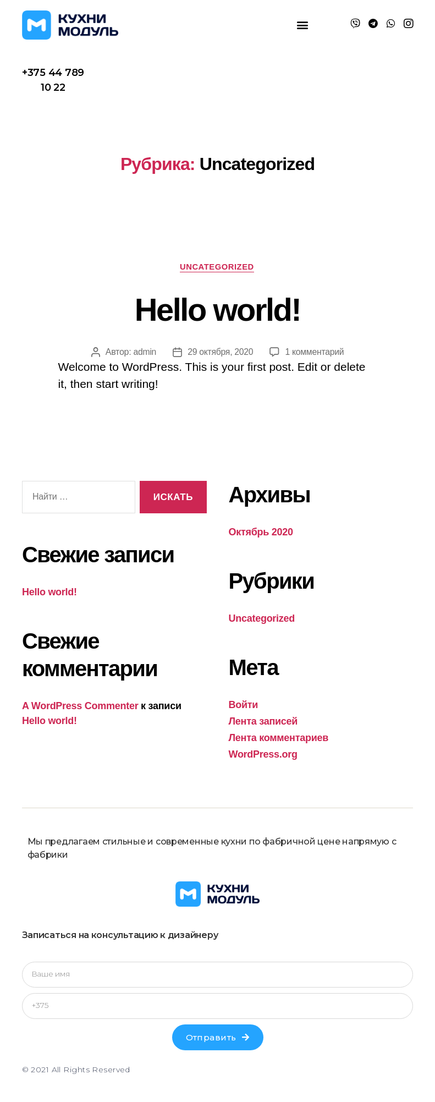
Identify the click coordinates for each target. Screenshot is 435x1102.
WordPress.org (263, 754)
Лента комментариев (279, 738)
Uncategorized (217, 267)
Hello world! (217, 309)
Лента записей (263, 721)
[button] (303, 25)
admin (144, 352)
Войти (243, 705)
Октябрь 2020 (261, 532)
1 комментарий (315, 352)
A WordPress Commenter (80, 706)
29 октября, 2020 (220, 352)
